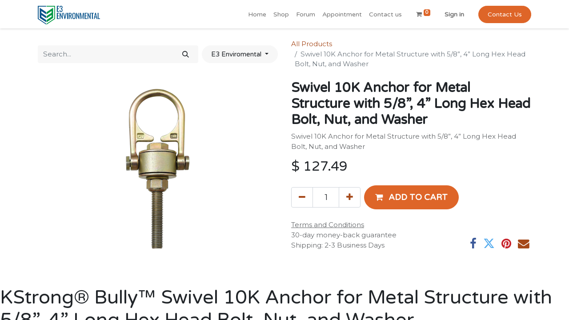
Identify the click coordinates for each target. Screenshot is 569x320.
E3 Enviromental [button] (237, 54)
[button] (411, 197)
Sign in (454, 14)
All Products (311, 44)
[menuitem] (257, 14)
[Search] (185, 54)
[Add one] (350, 197)
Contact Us (505, 14)
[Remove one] (302, 197)
